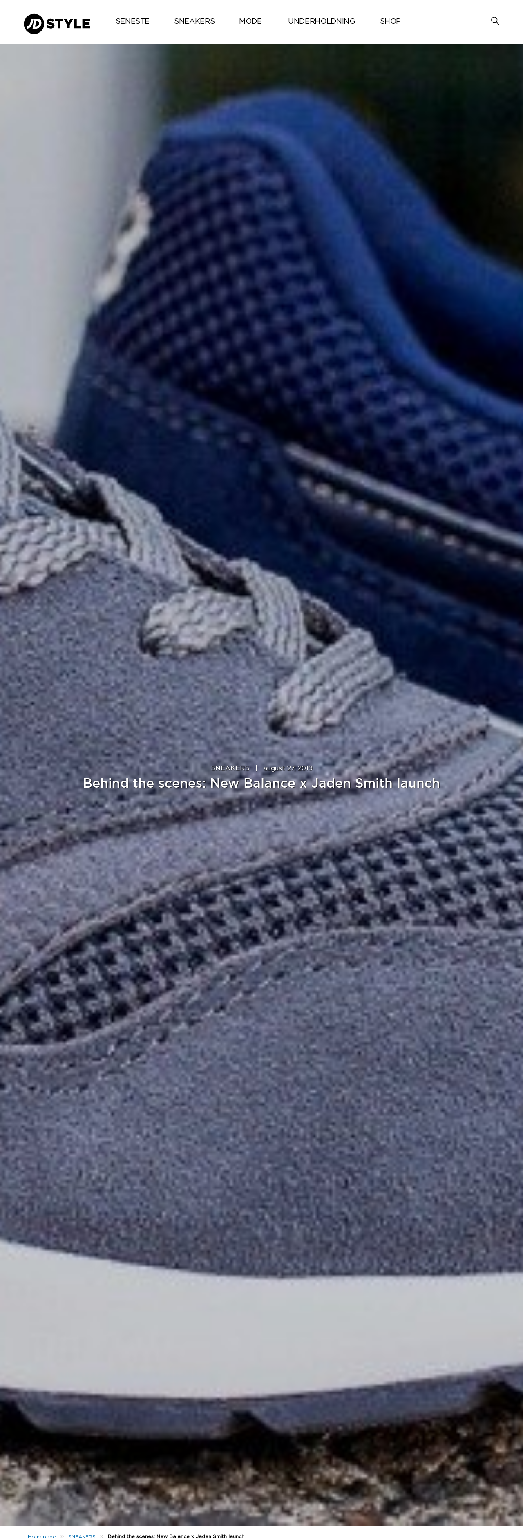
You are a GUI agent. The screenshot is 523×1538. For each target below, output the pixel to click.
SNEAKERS (194, 21)
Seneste (133, 21)
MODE (250, 21)
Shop (390, 21)
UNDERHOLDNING (321, 21)
